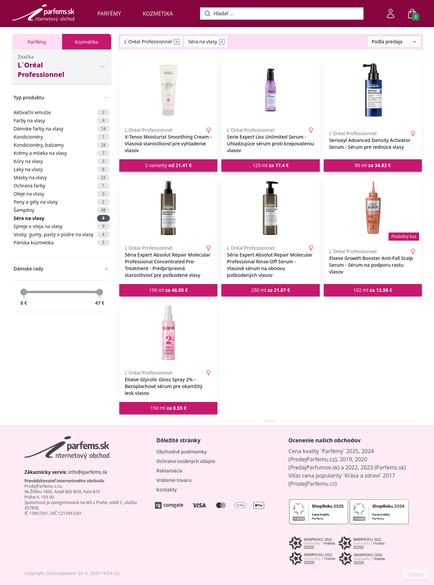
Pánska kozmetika (62, 242)
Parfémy (109, 13)
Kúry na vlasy (62, 161)
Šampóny (62, 210)
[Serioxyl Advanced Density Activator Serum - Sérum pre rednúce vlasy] (372, 90)
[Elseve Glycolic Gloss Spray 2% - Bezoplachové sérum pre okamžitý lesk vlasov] (168, 333)
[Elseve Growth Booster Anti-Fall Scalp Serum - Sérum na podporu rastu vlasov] (372, 208)
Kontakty (166, 489)
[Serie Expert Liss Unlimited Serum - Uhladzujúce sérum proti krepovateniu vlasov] (270, 90)
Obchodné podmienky (181, 451)
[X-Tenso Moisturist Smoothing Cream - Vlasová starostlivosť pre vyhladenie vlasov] (168, 90)
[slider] (23, 292)
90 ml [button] (373, 165)
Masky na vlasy (62, 177)
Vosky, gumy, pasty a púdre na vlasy (62, 234)
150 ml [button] (168, 408)
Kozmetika (158, 13)
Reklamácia (169, 470)
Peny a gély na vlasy (62, 202)
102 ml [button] (372, 290)
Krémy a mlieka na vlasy (62, 153)
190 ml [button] (168, 290)
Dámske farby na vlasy (62, 128)
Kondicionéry (62, 137)
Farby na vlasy (62, 120)
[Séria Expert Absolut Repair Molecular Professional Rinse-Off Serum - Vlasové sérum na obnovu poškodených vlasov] (270, 208)
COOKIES (416, 575)
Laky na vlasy (62, 169)
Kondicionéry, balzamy (62, 145)
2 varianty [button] (168, 165)
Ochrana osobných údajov (185, 461)
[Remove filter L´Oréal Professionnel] (176, 41)
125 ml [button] (271, 165)
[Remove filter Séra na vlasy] (221, 41)
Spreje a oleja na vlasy (62, 226)
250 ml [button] (270, 290)
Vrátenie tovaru (173, 480)
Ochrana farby (62, 185)
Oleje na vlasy (62, 193)
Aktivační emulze (62, 112)
